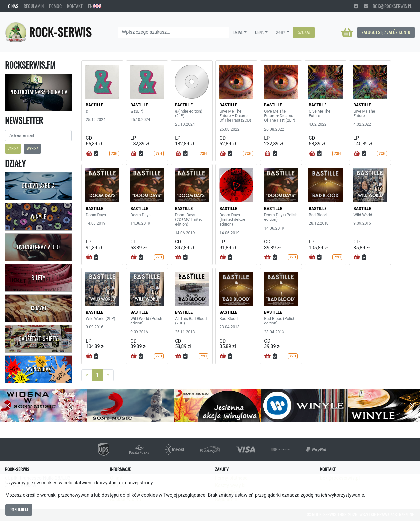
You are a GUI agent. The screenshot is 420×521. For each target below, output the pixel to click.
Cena (259, 32)
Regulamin (34, 6)
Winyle (38, 216)
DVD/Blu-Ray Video (38, 247)
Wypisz (32, 148)
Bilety (38, 277)
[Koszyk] (347, 32)
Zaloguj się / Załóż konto (386, 32)
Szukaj (304, 32)
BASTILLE (94, 105)
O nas (13, 6)
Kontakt (75, 6)
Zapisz (13, 148)
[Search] (174, 32)
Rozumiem (19, 509)
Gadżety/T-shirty (38, 339)
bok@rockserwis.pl (388, 6)
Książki (38, 308)
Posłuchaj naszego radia (38, 92)
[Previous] (86, 375)
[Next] (108, 375)
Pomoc (55, 6)
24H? (280, 32)
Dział (238, 32)
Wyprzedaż (38, 369)
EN (94, 6)
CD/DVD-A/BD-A (38, 186)
